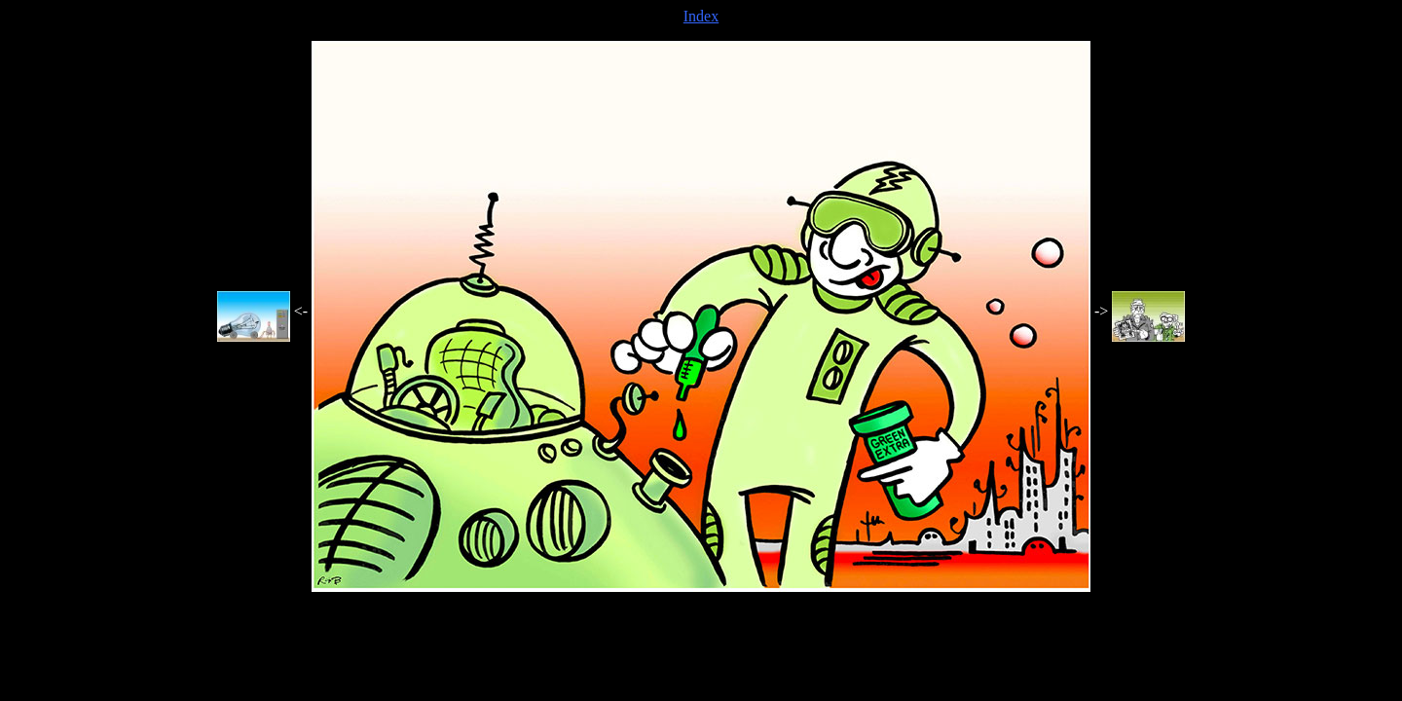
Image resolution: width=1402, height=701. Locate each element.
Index (701, 16)
